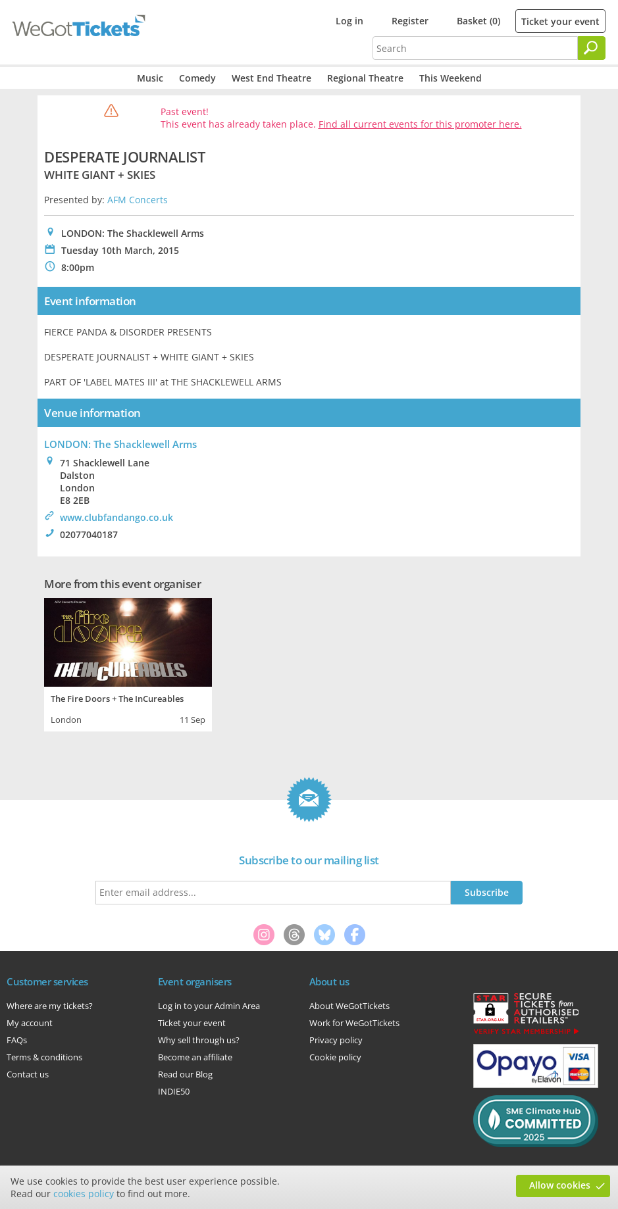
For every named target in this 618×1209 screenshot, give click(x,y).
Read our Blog (185, 1074)
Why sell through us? (199, 1040)
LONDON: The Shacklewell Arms (120, 444)
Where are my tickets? (50, 1006)
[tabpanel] (128, 663)
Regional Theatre (365, 78)
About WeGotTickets (349, 1006)
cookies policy (83, 1193)
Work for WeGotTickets (354, 1023)
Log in (349, 20)
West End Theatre (271, 78)
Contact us (28, 1074)
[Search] (591, 48)
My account (30, 1023)
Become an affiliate (195, 1057)
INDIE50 (174, 1091)
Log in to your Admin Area (209, 1006)
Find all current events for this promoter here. (420, 124)
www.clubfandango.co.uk (116, 517)
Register (410, 20)
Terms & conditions (44, 1057)
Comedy (197, 78)
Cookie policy (335, 1057)
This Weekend (450, 78)
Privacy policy (336, 1040)
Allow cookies (559, 1185)
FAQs (17, 1040)
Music (150, 78)
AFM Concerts (137, 199)
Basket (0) (478, 20)
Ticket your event (560, 21)
